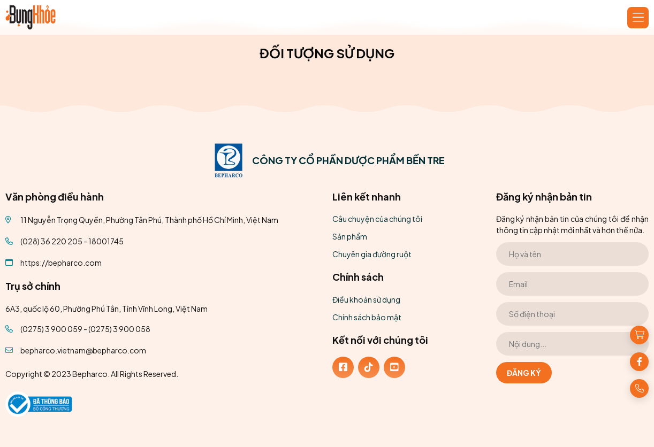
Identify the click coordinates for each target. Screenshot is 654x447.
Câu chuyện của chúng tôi (377, 219)
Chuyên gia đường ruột (372, 254)
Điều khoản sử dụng (366, 299)
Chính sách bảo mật (366, 317)
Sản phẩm (349, 236)
